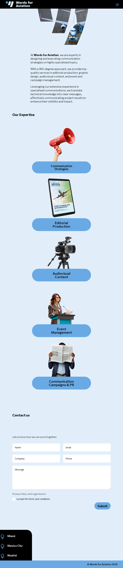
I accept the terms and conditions (31, 499)
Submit (103, 506)
